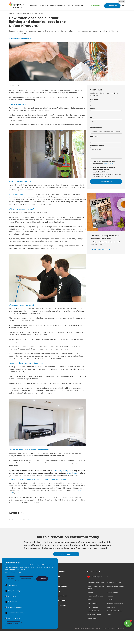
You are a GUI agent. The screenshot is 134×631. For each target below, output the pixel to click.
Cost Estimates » (54, 576)
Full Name (94, 99)
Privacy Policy (108, 164)
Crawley (90, 592)
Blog (82, 5)
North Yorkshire (92, 607)
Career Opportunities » (57, 601)
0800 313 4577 (96, 5)
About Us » (52, 581)
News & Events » (54, 591)
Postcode (93, 136)
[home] (17, 5)
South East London (93, 611)
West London (91, 618)
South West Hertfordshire (115, 611)
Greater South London (95, 596)
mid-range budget (62, 471)
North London (92, 603)
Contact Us (112, 6)
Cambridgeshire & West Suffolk (95, 587)
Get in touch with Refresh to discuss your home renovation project (37, 480)
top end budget (72, 473)
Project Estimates (26, 13)
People (77, 5)
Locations (70, 5)
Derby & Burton (112, 592)
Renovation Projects (49, 5)
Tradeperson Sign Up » (57, 605)
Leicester (110, 600)
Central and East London (115, 586)
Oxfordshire (111, 607)
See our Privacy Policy (13, 572)
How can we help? (97, 146)
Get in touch (66, 554)
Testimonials (61, 5)
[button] (35, 6)
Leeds (89, 600)
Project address (96, 127)
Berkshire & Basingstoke (95, 582)
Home (11, 13)
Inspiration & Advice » (56, 572)
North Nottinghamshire (115, 603)
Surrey (109, 615)
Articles (16, 13)
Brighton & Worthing (114, 582)
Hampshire (110, 596)
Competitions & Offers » (57, 586)
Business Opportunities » (58, 596)
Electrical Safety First (16, 194)
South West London (94, 615)
